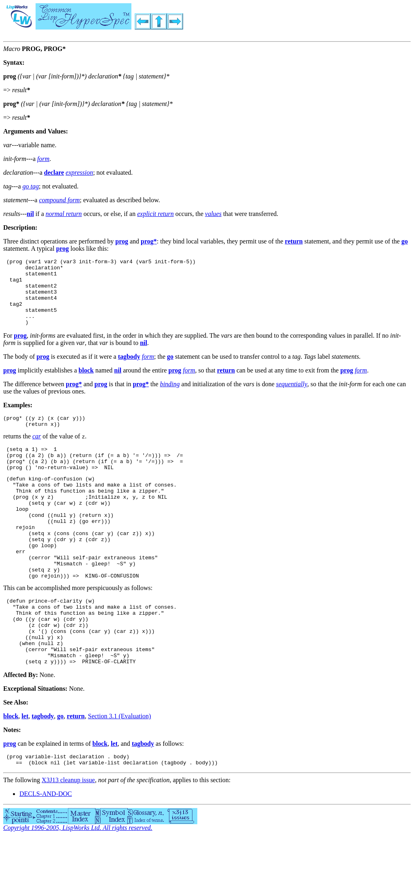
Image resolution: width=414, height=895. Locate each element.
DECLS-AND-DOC (45, 850)
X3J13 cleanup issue (68, 837)
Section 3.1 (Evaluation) (119, 770)
